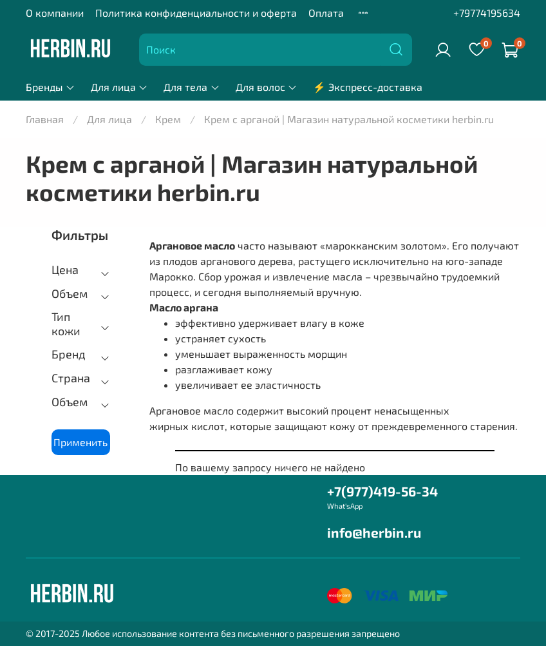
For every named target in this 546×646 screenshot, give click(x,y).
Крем (168, 119)
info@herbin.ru (374, 532)
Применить (80, 442)
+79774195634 (486, 12)
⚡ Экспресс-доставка (367, 87)
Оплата (326, 12)
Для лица (119, 87)
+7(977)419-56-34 (382, 491)
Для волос (266, 87)
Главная (45, 119)
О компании (55, 12)
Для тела (192, 87)
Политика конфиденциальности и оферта (196, 12)
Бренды (50, 87)
